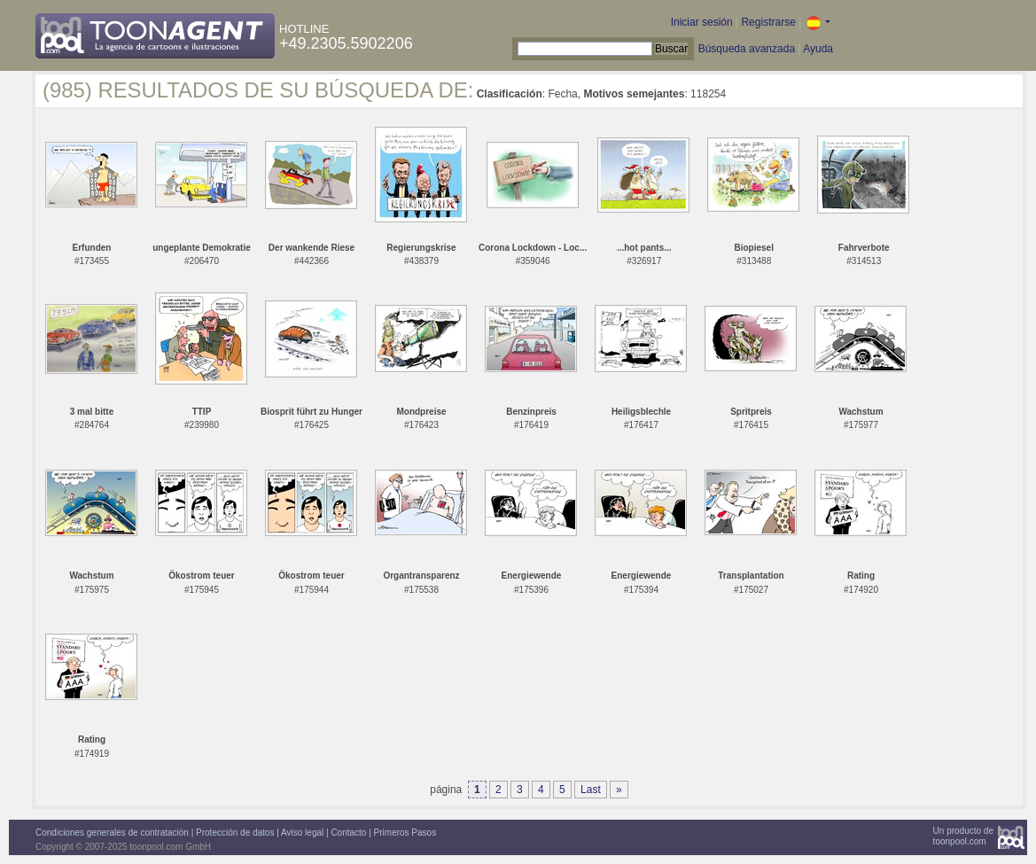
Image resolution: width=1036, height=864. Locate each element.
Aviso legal (302, 832)
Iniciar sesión (702, 22)
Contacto (348, 832)
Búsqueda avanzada (746, 49)
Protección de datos (235, 832)
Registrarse (768, 22)
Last (590, 789)
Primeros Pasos (405, 832)
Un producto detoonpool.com (963, 836)
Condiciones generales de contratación (112, 832)
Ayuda (818, 49)
